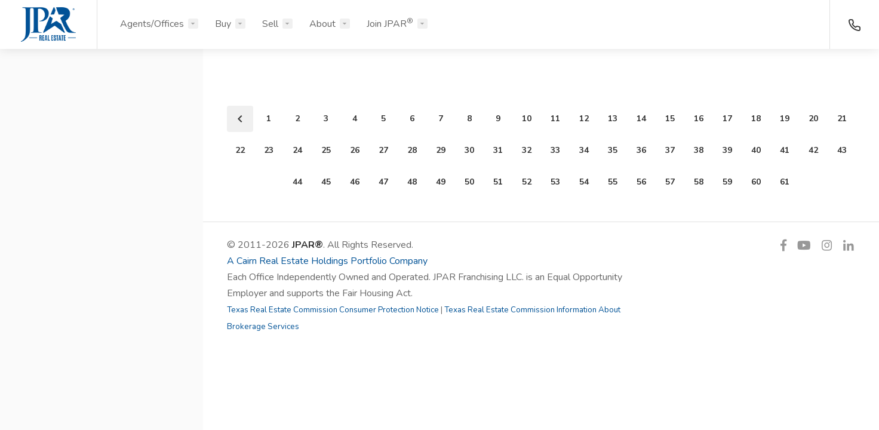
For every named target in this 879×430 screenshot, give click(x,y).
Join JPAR (390, 23)
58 (698, 182)
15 (670, 118)
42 (813, 150)
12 (584, 118)
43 (842, 150)
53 (555, 182)
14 (641, 118)
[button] (101, 115)
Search (102, 392)
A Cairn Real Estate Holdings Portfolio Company (327, 261)
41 (784, 150)
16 (698, 118)
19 (784, 118)
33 (555, 150)
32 (526, 150)
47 (383, 182)
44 (297, 182)
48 (412, 182)
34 (584, 150)
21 (842, 118)
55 (612, 182)
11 (555, 118)
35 (612, 150)
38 (698, 150)
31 (498, 150)
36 (641, 150)
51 (498, 182)
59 (727, 182)
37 (670, 150)
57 (670, 182)
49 (440, 182)
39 (727, 150)
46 (354, 182)
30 (469, 150)
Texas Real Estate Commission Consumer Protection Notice (333, 310)
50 (469, 182)
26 (354, 150)
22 (240, 150)
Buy (223, 23)
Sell (270, 23)
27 (383, 150)
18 (756, 118)
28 (412, 150)
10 (526, 118)
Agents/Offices (152, 23)
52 (526, 182)
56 (641, 182)
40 (756, 150)
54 (584, 182)
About (322, 23)
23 (268, 150)
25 (326, 150)
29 (440, 150)
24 (297, 150)
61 (784, 182)
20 (813, 118)
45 (326, 182)
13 (612, 118)
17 (727, 118)
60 (756, 182)
